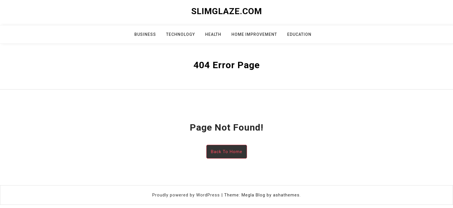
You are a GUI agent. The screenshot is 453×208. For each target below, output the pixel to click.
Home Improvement (254, 34)
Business (145, 34)
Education (299, 34)
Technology (180, 34)
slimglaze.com (226, 11)
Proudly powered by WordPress (186, 195)
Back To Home (226, 151)
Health (213, 34)
